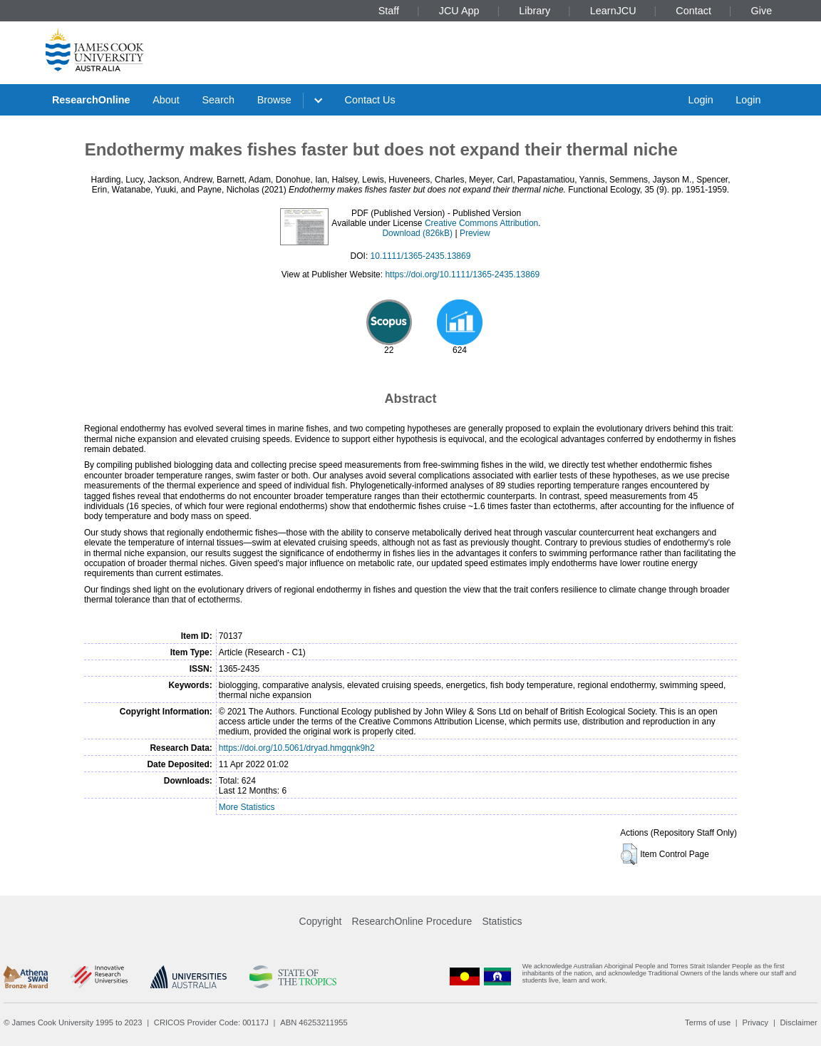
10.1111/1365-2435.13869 (421, 256)
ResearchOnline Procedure (412, 921)
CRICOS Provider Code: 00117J (211, 1022)
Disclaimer (798, 1022)
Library (534, 10)
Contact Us (370, 100)
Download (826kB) (417, 233)
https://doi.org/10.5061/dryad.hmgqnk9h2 (297, 748)
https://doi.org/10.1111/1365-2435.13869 (462, 275)
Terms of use (707, 1022)
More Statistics (247, 807)
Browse (274, 100)
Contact (693, 10)
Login (700, 100)
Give (762, 10)
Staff (388, 10)
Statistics (502, 921)
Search (218, 100)
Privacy (755, 1022)
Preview (475, 233)
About (166, 100)
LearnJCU (613, 10)
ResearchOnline (91, 100)
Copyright (320, 921)
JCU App (459, 10)
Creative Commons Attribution (481, 223)
